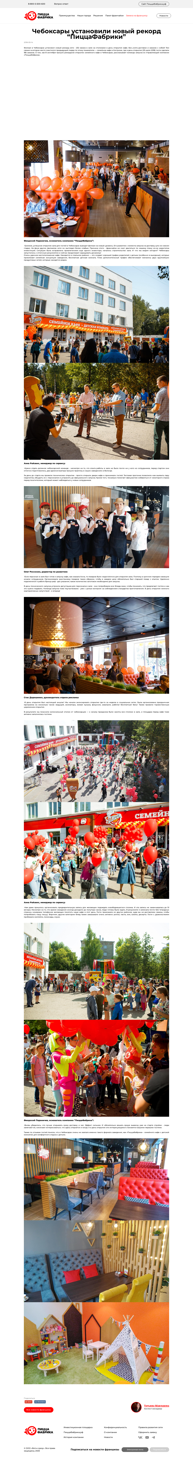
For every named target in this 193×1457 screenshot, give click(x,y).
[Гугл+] (28, 1401)
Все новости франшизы (38, 1410)
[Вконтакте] (40, 1401)
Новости (163, 16)
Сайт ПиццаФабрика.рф (153, 4)
